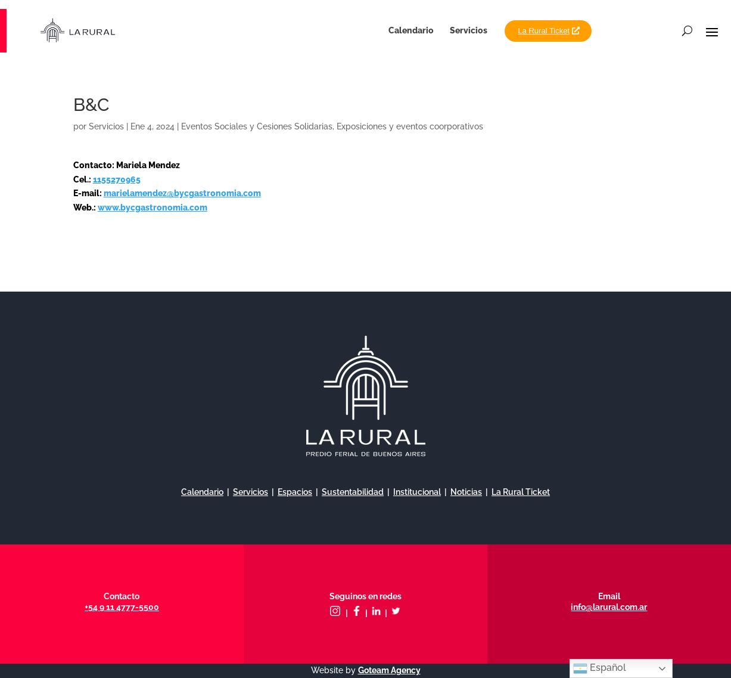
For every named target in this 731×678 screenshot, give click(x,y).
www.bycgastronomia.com (152, 207)
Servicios (468, 30)
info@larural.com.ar (609, 607)
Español (599, 668)
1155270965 (117, 179)
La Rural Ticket (544, 30)
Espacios (295, 492)
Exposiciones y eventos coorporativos (410, 126)
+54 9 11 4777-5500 (122, 607)
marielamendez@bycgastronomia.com (182, 193)
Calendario (411, 30)
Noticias (466, 492)
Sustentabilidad (353, 492)
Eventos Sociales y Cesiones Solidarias (256, 126)
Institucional (417, 492)
